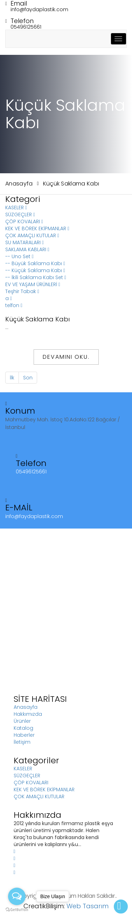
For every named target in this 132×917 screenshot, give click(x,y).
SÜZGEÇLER (20, 214)
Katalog (23, 728)
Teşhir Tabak (22, 291)
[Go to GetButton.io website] (17, 910)
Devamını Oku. (66, 357)
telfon (13, 305)
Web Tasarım (88, 906)
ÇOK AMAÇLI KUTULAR (32, 235)
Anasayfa (19, 184)
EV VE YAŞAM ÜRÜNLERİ (32, 284)
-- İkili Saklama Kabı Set (35, 277)
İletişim (22, 741)
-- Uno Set (19, 256)
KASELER (16, 207)
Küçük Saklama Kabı (71, 184)
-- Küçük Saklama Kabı (35, 270)
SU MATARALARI (24, 242)
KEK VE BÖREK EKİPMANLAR (37, 228)
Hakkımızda (28, 714)
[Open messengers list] (17, 896)
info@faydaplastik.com (39, 9)
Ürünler (22, 721)
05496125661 (26, 26)
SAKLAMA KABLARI (27, 249)
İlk (12, 377)
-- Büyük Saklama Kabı (35, 263)
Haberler (24, 735)
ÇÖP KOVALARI (24, 221)
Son (28, 377)
